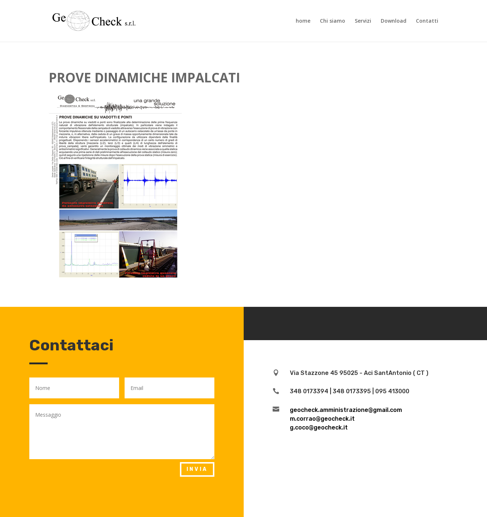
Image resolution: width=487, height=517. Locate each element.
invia (197, 469)
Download (393, 21)
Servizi (363, 21)
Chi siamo (332, 21)
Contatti (427, 21)
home (303, 21)
